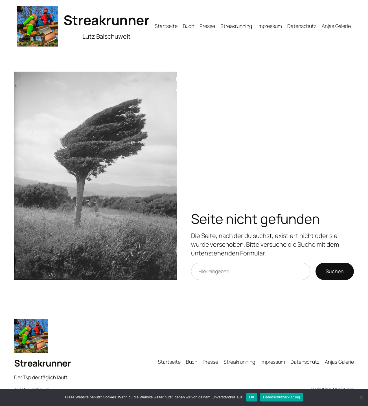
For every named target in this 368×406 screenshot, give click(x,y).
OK (252, 397)
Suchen (335, 271)
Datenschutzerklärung (281, 397)
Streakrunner (106, 20)
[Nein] (361, 397)
